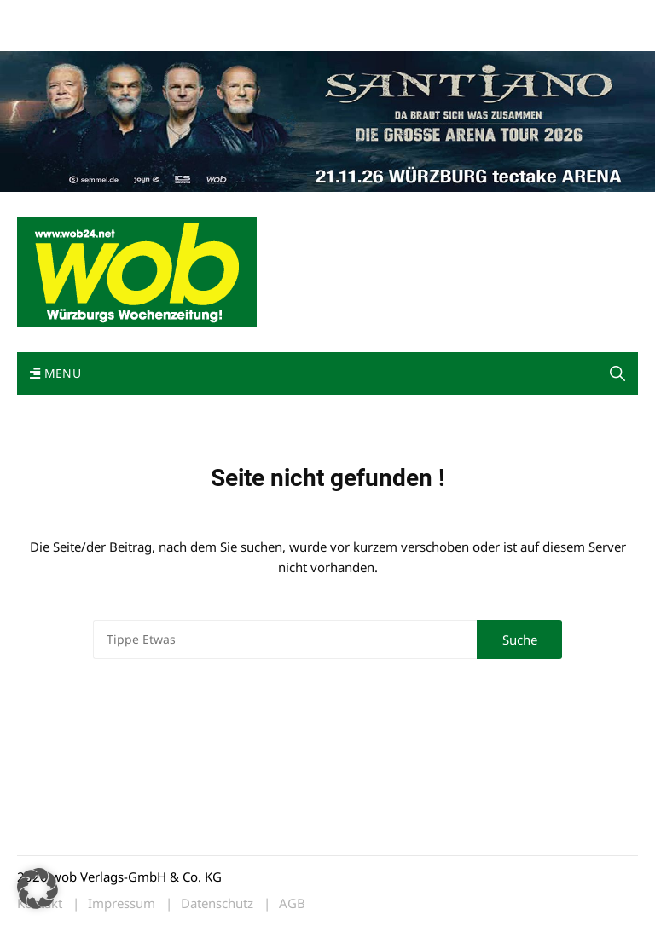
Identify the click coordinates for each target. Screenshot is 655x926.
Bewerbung (46, 36)
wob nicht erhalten (135, 15)
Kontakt (211, 15)
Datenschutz (217, 903)
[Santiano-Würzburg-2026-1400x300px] (327, 119)
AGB (292, 903)
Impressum (270, 15)
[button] (617, 373)
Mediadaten (47, 15)
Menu (55, 373)
